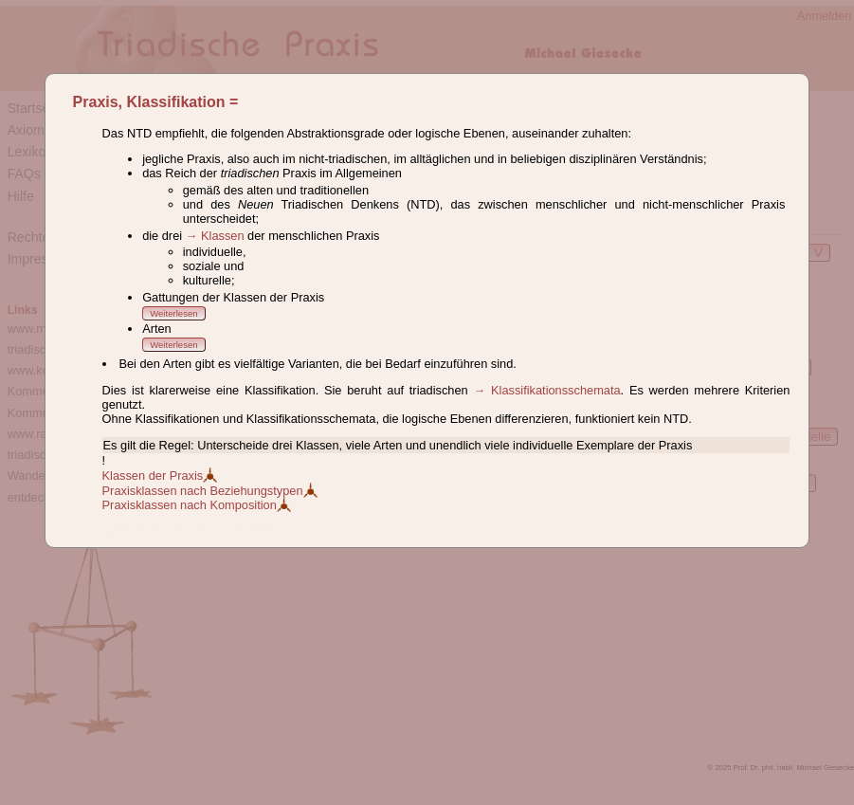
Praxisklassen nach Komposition (196, 505)
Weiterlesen (173, 313)
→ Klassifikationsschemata (546, 390)
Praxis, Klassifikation (149, 102)
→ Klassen (215, 236)
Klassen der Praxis (160, 475)
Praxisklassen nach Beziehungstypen (210, 491)
